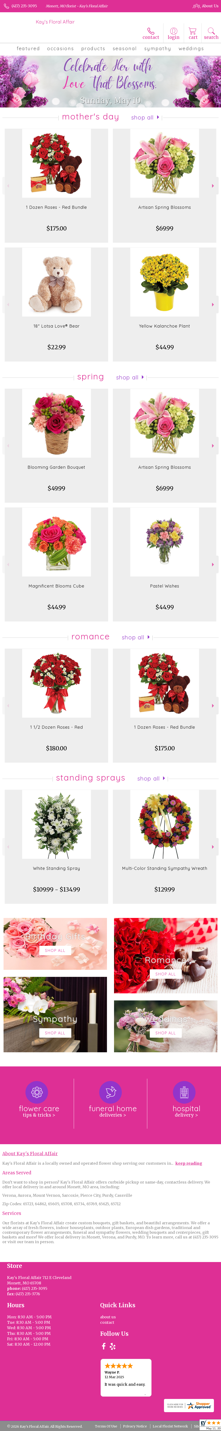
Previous (7, 186)
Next (214, 186)
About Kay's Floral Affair (30, 1153)
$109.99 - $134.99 (56, 889)
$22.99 (56, 347)
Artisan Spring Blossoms (164, 207)
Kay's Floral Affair (55, 22)
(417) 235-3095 (24, 6)
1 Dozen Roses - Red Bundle (56, 207)
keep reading (188, 1163)
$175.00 (56, 228)
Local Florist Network (170, 1426)
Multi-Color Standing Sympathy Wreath (164, 868)
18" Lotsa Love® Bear (56, 326)
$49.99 (56, 488)
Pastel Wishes (164, 586)
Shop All (142, 117)
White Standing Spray (56, 868)
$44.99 (165, 347)
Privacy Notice (135, 1426)
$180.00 (56, 748)
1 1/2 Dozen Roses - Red (56, 727)
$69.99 (164, 228)
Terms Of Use (106, 1426)
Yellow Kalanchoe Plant (164, 326)
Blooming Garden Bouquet (56, 467)
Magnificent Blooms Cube (56, 586)
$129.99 (164, 889)
